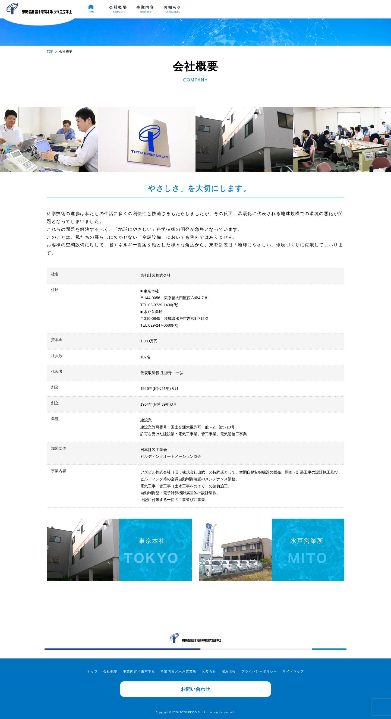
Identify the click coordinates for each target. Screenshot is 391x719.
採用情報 (326, 10)
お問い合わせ (195, 689)
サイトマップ (293, 671)
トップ (92, 671)
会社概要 (118, 9)
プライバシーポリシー (259, 671)
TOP (50, 51)
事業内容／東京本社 (139, 671)
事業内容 (145, 9)
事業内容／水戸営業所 (178, 671)
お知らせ (172, 9)
